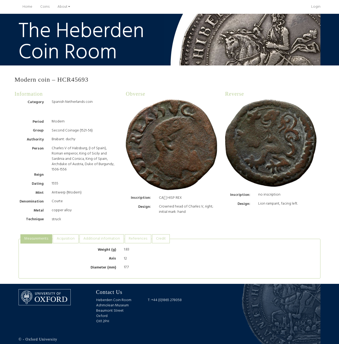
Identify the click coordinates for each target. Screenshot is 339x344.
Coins (45, 7)
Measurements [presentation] (36, 239)
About (63, 7)
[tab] (36, 239)
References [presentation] (138, 239)
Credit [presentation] (161, 239)
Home (29, 6)
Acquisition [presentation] (66, 239)
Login (315, 7)
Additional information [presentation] (101, 239)
